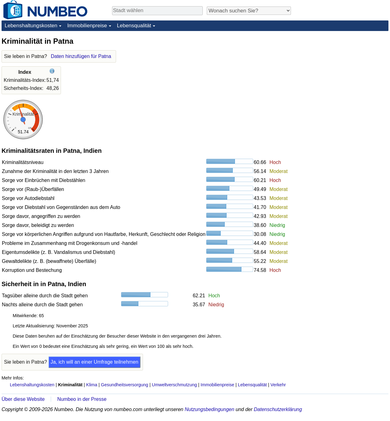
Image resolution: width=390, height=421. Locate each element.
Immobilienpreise (87, 26)
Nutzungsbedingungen (209, 409)
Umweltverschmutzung (174, 384)
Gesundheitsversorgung (124, 384)
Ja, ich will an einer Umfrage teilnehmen (94, 362)
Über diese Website (23, 399)
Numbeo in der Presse (81, 399)
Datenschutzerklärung (278, 409)
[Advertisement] (342, 75)
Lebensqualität (134, 26)
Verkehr (278, 384)
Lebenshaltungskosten (31, 26)
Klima (91, 384)
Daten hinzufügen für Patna (81, 56)
